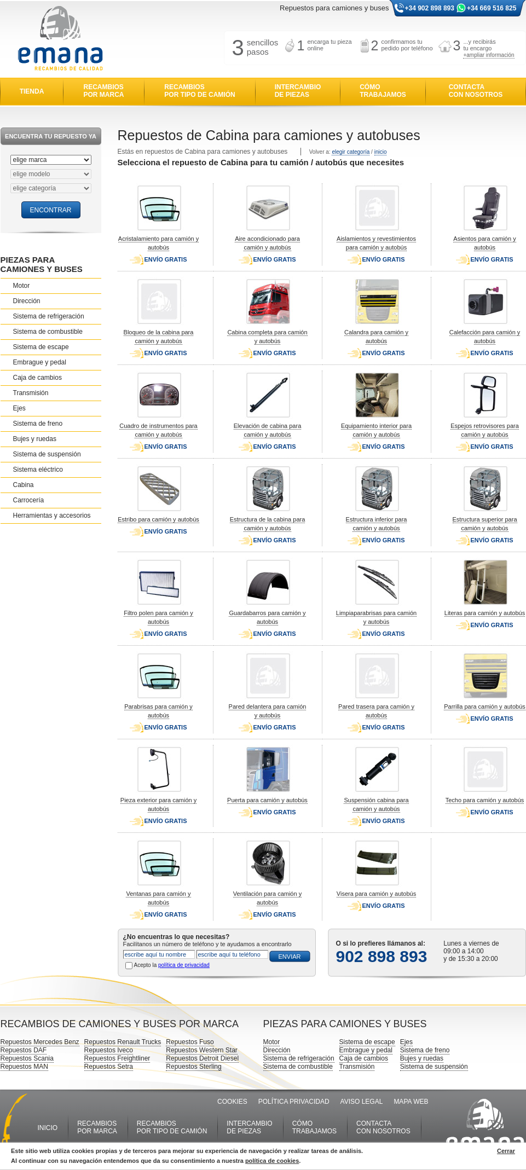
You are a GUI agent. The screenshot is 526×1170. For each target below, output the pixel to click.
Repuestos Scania (27, 1058)
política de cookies (272, 1160)
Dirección (27, 301)
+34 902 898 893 (429, 8)
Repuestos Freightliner (117, 1058)
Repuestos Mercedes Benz (40, 1042)
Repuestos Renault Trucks (122, 1042)
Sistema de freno (38, 423)
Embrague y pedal (39, 362)
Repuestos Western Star (202, 1050)
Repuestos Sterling (193, 1066)
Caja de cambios (37, 377)
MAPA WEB (411, 1101)
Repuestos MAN (24, 1066)
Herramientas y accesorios (52, 515)
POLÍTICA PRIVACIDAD (294, 1101)
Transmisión (31, 393)
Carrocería (28, 500)
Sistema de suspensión (47, 454)
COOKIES (232, 1101)
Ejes (19, 408)
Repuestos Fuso (189, 1042)
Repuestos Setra (108, 1066)
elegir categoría (350, 152)
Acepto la (172, 965)
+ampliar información (488, 55)
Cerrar (506, 1151)
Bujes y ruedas (34, 439)
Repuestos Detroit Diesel (202, 1058)
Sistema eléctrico (38, 469)
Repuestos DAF (24, 1050)
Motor (21, 285)
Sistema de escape (41, 347)
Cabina (23, 485)
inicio (380, 152)
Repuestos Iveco (108, 1050)
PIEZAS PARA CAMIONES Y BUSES (42, 264)
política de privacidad (184, 965)
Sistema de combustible (48, 331)
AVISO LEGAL (361, 1101)
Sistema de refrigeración (48, 316)
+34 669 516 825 (491, 8)
